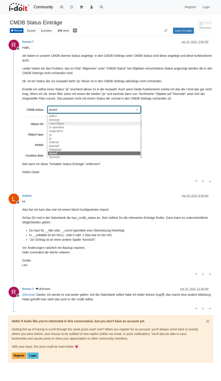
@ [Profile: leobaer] (29, 294)
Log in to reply (183, 30)
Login (32, 355)
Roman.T (28, 41)
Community (43, 7)
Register (19, 355)
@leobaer (43, 288)
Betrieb (16, 30)
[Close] (208, 321)
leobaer (27, 195)
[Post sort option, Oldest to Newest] (165, 31)
